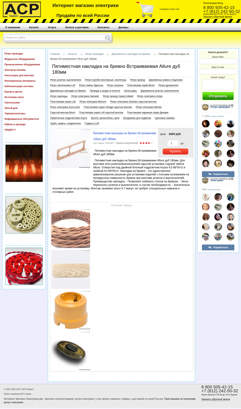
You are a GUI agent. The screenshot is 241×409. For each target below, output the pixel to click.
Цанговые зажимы (165, 118)
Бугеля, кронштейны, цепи (105, 118)
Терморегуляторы (24, 113)
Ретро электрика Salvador (85, 96)
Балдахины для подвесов (137, 118)
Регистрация (210, 3)
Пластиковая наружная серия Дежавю (148, 112)
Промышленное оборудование (24, 64)
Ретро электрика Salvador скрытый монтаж (133, 101)
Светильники (24, 102)
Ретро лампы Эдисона (91, 85)
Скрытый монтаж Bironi (62, 112)
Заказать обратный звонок (217, 16)
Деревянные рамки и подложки (165, 80)
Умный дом (24, 108)
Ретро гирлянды (58, 96)
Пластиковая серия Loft (63, 101)
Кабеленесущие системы (24, 86)
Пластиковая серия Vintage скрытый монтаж (108, 107)
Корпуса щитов (24, 91)
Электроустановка (24, 70)
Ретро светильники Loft (62, 85)
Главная (55, 53)
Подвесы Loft (92, 123)
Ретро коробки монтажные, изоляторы (105, 80)
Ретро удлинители (168, 85)
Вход (220, 3)
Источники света (24, 97)
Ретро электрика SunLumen (65, 107)
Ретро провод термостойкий (118, 96)
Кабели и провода (24, 124)
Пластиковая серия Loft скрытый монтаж (101, 112)
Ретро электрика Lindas (149, 96)
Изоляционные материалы (24, 80)
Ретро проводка (24, 53)
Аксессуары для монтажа (24, 75)
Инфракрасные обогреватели (24, 119)
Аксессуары (130, 90)
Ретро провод (137, 80)
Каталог (72, 53)
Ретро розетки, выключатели (65, 80)
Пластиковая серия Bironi (141, 85)
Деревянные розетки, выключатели (160, 90)
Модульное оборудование (24, 59)
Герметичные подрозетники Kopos (68, 118)
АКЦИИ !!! (24, 129)
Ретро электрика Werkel (149, 107)
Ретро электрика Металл (92, 101)
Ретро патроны (115, 85)
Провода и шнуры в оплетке (105, 90)
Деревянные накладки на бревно (131, 53)
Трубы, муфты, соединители (65, 123)
